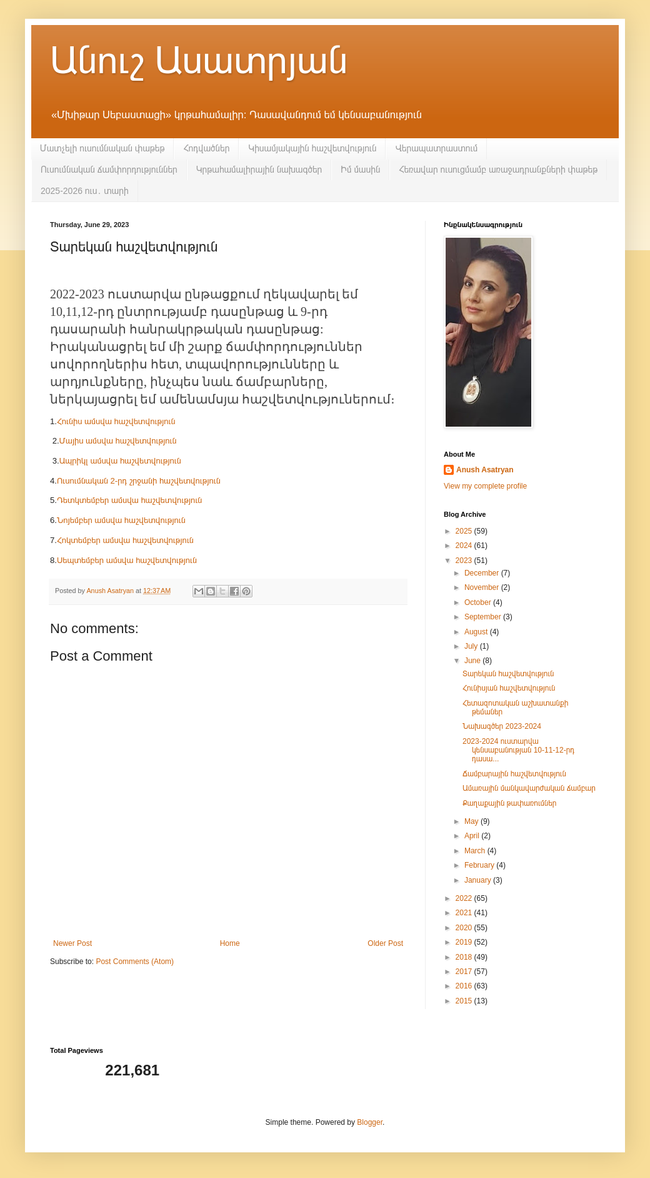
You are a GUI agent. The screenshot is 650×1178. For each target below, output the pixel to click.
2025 (465, 531)
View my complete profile (485, 486)
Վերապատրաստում (436, 148)
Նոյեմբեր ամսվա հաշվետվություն (121, 520)
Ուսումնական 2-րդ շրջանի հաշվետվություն (139, 480)
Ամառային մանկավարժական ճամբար (529, 788)
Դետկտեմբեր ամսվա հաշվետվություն (130, 500)
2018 (465, 957)
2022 (465, 898)
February (480, 865)
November (482, 587)
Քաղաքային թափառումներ (509, 803)
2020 (465, 927)
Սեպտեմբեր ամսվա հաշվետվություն (128, 560)
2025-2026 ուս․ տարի (85, 191)
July (472, 646)
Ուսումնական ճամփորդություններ (109, 170)
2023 (465, 560)
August (477, 631)
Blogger (369, 1122)
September (483, 616)
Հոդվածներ (206, 148)
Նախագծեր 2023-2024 (501, 726)
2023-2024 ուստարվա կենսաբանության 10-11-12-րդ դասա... (518, 750)
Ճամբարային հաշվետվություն (514, 773)
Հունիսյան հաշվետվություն (508, 688)
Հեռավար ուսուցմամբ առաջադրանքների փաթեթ (498, 170)
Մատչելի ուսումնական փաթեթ (102, 148)
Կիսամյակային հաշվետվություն (312, 148)
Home (230, 943)
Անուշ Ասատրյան (199, 60)
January (478, 880)
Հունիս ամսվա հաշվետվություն (117, 421)
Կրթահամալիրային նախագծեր (259, 170)
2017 (465, 971)
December (482, 573)
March (476, 850)
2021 (465, 912)
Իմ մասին (360, 170)
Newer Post (72, 943)
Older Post (385, 943)
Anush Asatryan (485, 469)
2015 (465, 1001)
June (473, 660)
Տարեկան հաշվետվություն (508, 673)
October (478, 602)
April (472, 835)
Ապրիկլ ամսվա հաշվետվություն (120, 460)
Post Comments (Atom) (135, 961)
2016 (465, 986)
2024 (465, 545)
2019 (465, 942)
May (472, 821)
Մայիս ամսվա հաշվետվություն (118, 440)
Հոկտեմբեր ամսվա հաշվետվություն (126, 540)
